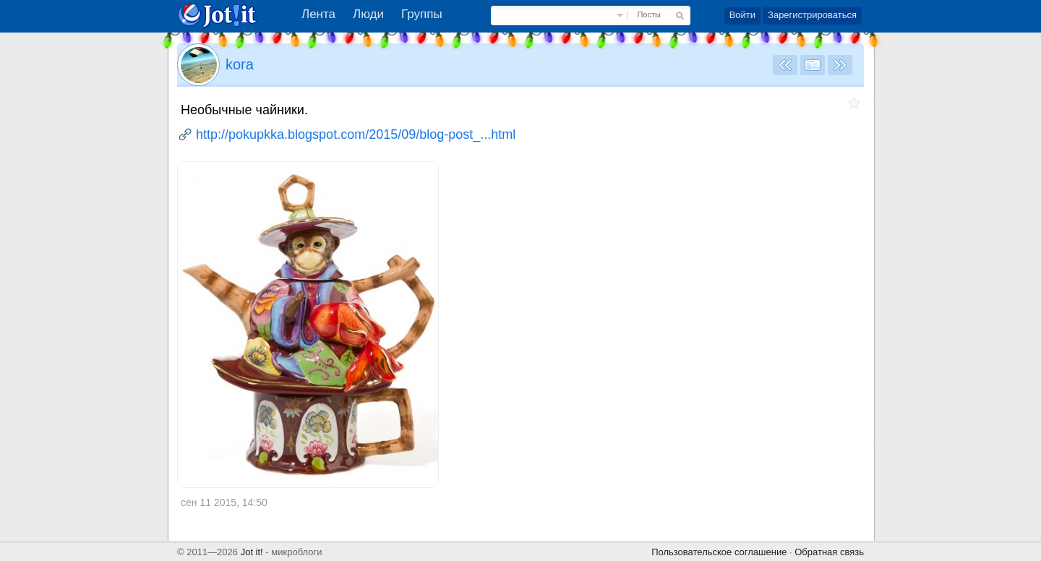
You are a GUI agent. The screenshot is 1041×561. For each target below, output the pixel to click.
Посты (648, 14)
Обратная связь (829, 552)
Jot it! (252, 552)
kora (240, 64)
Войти (742, 14)
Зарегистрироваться (812, 14)
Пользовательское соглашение (719, 552)
